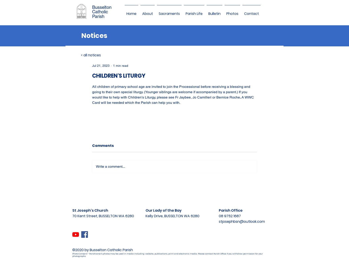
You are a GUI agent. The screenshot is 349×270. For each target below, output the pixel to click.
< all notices (91, 55)
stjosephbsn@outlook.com (242, 221)
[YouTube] (75, 234)
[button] (147, 11)
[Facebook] (84, 234)
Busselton (102, 7)
